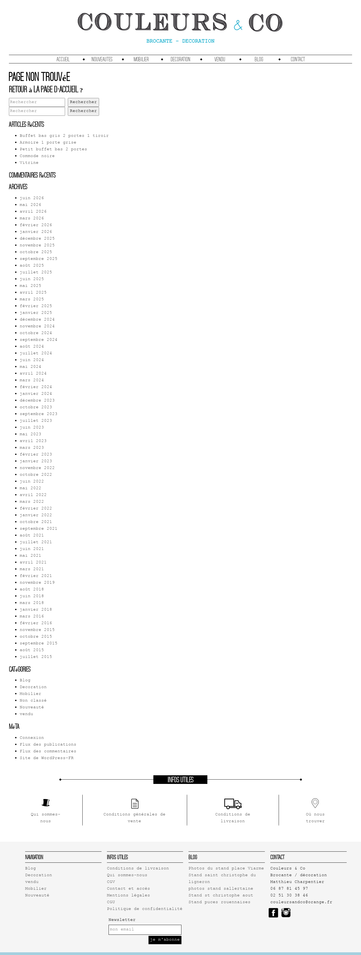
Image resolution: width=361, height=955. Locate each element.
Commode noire (37, 156)
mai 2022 (30, 488)
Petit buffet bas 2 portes (53, 149)
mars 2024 (32, 380)
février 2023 (36, 454)
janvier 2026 (36, 232)
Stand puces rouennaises (219, 902)
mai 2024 (30, 367)
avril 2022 (33, 495)
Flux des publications (48, 745)
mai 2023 (30, 434)
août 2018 (32, 589)
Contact (298, 59)
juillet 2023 (36, 421)
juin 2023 (32, 427)
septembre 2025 (39, 259)
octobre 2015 (36, 637)
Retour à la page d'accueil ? (46, 89)
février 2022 (36, 508)
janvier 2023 (36, 461)
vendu (219, 59)
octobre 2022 (36, 475)
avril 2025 (33, 293)
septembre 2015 (39, 643)
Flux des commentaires (48, 751)
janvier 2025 (36, 313)
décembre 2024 (37, 320)
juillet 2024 (36, 353)
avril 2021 (33, 562)
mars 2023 (32, 448)
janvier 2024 (36, 394)
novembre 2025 (37, 245)
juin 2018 (32, 596)
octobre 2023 (36, 407)
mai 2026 (30, 205)
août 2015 (32, 650)
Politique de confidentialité (145, 909)
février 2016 (36, 623)
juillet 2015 (36, 657)
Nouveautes (102, 59)
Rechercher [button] (83, 102)
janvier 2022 (36, 515)
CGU (111, 902)
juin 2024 (32, 360)
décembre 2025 (37, 239)
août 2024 (32, 347)
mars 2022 (32, 502)
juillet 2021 (36, 542)
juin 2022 (32, 481)
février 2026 (36, 225)
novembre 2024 (37, 326)
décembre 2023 (37, 401)
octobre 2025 (36, 252)
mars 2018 (32, 603)
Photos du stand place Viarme (226, 868)
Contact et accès (128, 889)
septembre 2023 (39, 414)
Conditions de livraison (138, 868)
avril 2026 (33, 212)
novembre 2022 (37, 468)
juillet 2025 (36, 272)
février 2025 (36, 306)
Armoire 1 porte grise (48, 143)
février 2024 (36, 387)
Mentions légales (128, 895)
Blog (259, 59)
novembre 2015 (37, 630)
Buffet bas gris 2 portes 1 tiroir (64, 136)
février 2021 (36, 576)
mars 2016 (32, 616)
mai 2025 (30, 286)
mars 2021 (32, 569)
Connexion (32, 738)
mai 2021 (30, 556)
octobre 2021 (36, 522)
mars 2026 (32, 218)
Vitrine (29, 163)
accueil (63, 59)
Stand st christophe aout (220, 895)
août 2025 (32, 266)
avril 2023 (33, 441)
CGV (111, 882)
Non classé (33, 701)
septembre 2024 (39, 340)
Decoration (180, 59)
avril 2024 (33, 374)
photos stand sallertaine (220, 889)
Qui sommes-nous (127, 875)
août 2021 (32, 535)
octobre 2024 (36, 333)
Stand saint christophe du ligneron (222, 879)
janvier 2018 (36, 610)
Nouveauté (32, 707)
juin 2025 (32, 279)
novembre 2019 (37, 583)
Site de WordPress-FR (47, 758)
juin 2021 (32, 549)
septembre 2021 (39, 529)
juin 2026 (32, 198)
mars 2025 (32, 299)
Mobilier (141, 59)
